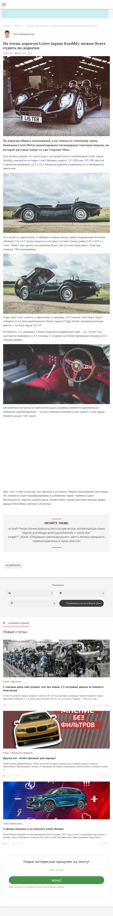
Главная (7, 25)
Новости (18, 25)
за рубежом (13, 565)
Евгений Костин (27, 34)
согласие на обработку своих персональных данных (39, 886)
